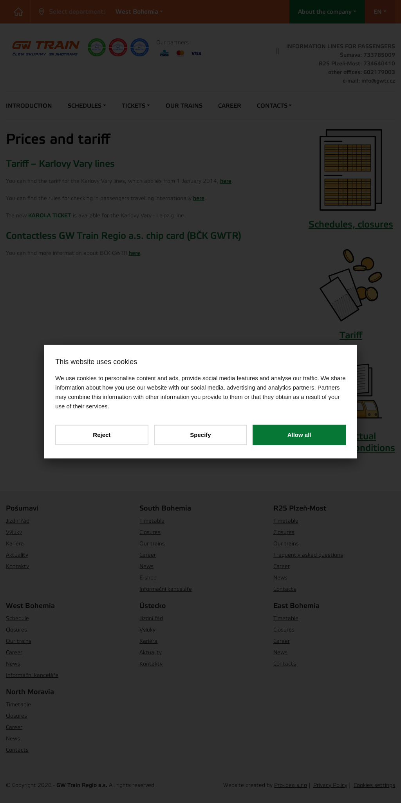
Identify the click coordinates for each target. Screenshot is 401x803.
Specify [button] (200, 434)
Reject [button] (102, 434)
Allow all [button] (299, 434)
